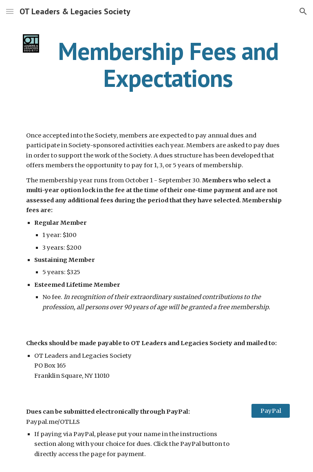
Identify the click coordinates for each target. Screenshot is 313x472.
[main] (168, 64)
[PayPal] (270, 410)
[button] (10, 11)
